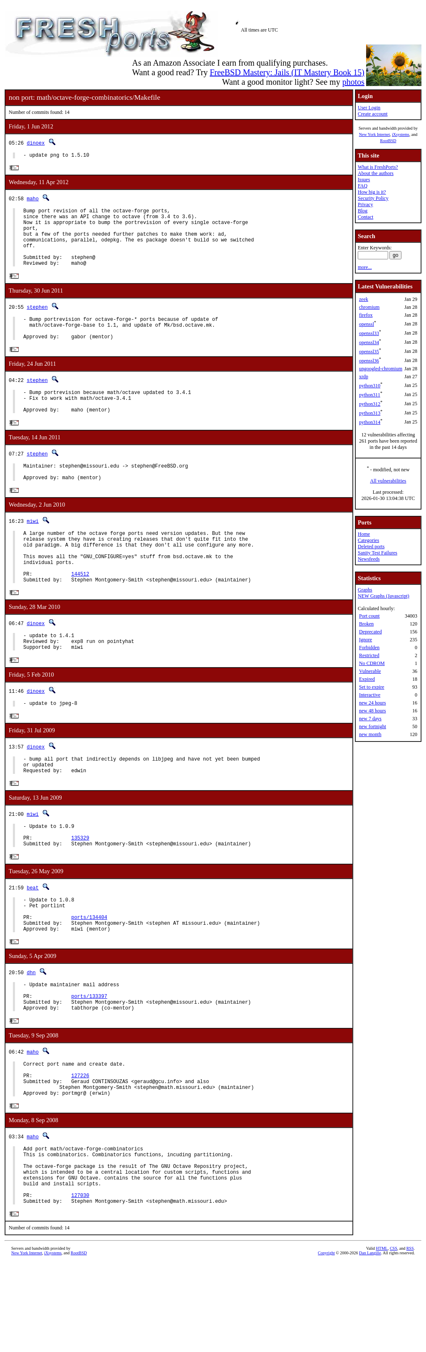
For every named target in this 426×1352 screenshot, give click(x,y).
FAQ (362, 186)
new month (370, 734)
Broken (366, 624)
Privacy (365, 204)
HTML (382, 1338)
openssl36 (369, 361)
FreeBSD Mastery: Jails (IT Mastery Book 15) (287, 72)
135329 (80, 891)
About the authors (376, 173)
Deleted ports (371, 546)
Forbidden (369, 647)
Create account (373, 114)
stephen (37, 321)
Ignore (365, 640)
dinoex (36, 142)
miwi (33, 549)
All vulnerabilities (388, 481)
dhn (31, 1035)
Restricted (369, 655)
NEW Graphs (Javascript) (383, 596)
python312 (369, 404)
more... (365, 267)
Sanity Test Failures (377, 553)
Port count (369, 616)
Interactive (369, 695)
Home (364, 534)
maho (33, 200)
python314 (369, 422)
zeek (363, 299)
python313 (369, 413)
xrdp (363, 376)
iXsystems (400, 134)
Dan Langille (370, 1342)
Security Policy (373, 198)
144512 (80, 612)
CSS (393, 1338)
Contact (365, 217)
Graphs (365, 590)
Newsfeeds (369, 559)
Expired (367, 679)
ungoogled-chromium (380, 369)
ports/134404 (89, 976)
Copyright (326, 1342)
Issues (364, 179)
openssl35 (369, 352)
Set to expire (371, 687)
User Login (369, 108)
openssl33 (369, 333)
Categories (368, 540)
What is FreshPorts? (378, 167)
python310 (369, 386)
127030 (80, 1283)
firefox (366, 315)
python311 (369, 395)
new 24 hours (372, 703)
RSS (410, 1338)
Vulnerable (370, 671)
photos (353, 81)
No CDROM (372, 663)
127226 (80, 1148)
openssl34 (369, 342)
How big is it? (372, 192)
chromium (369, 307)
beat (33, 942)
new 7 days (370, 719)
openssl (366, 324)
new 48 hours (372, 711)
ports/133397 (89, 1062)
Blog (362, 211)
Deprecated (370, 632)
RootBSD (388, 140)
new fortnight (372, 726)
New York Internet (374, 134)
